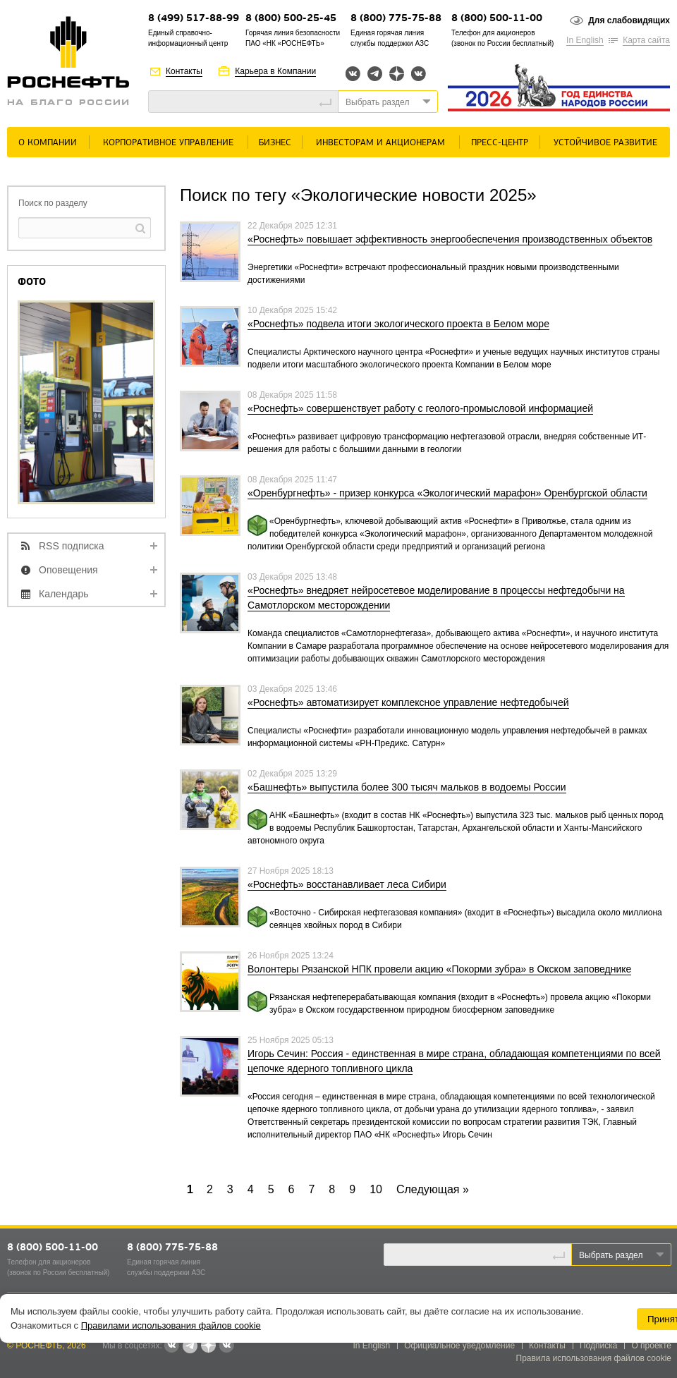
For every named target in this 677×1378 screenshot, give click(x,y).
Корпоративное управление (168, 142)
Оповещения (68, 569)
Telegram (374, 73)
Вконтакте (353, 73)
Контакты (184, 71)
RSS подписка (71, 545)
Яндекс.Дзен (396, 73)
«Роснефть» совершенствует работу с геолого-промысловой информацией (420, 408)
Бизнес (275, 142)
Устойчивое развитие (605, 142)
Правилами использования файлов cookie (171, 1325)
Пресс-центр (499, 142)
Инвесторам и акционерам (380, 142)
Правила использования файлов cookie (594, 1358)
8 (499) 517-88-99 (193, 18)
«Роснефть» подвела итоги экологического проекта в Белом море (398, 323)
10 (376, 1189)
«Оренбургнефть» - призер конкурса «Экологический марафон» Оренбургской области (447, 493)
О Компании (47, 142)
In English (585, 40)
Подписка (598, 1345)
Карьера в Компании (275, 71)
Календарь (64, 593)
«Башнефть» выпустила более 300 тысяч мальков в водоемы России (407, 787)
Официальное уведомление (459, 1345)
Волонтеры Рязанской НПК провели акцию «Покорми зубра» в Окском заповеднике (439, 969)
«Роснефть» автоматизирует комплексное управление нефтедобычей (408, 702)
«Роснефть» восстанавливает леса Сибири (347, 884)
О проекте (651, 1345)
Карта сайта (646, 40)
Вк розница (418, 74)
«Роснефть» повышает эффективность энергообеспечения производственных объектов (450, 239)
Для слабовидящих (629, 20)
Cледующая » (432, 1189)
